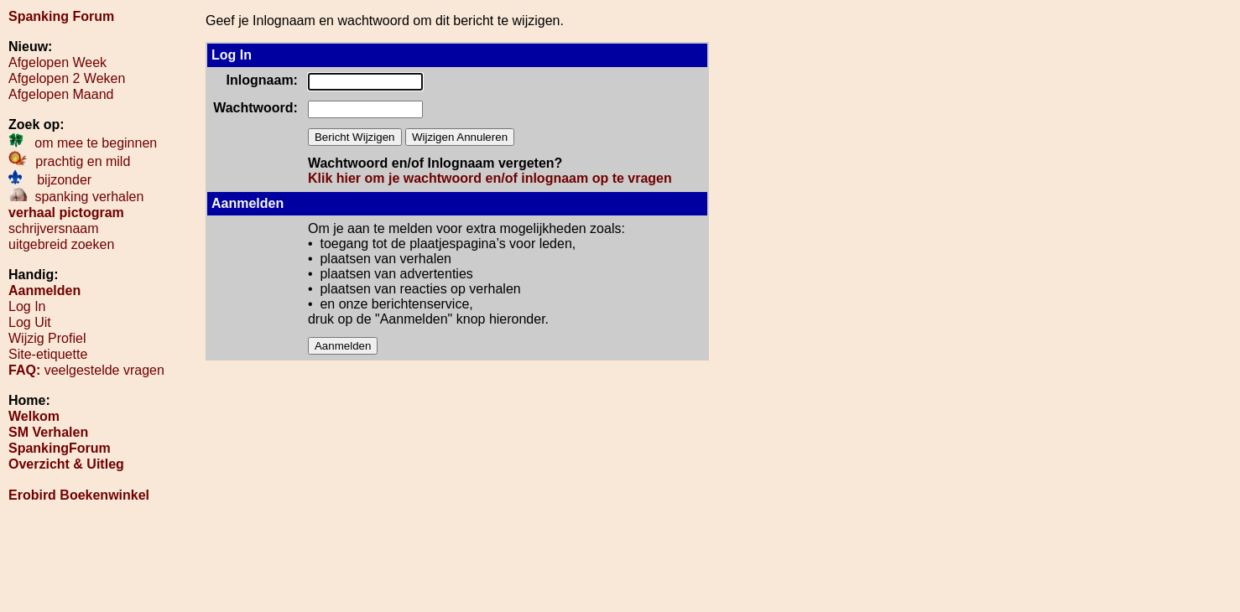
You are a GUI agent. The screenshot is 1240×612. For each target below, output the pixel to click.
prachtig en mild (69, 161)
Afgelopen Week (57, 62)
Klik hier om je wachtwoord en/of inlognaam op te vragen (490, 178)
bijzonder (49, 180)
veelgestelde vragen (86, 370)
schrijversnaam (53, 228)
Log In (26, 306)
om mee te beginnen (82, 143)
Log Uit (29, 322)
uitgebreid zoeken (61, 244)
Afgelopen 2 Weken (66, 78)
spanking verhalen (75, 196)
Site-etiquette (47, 354)
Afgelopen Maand (60, 94)
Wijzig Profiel (47, 338)
